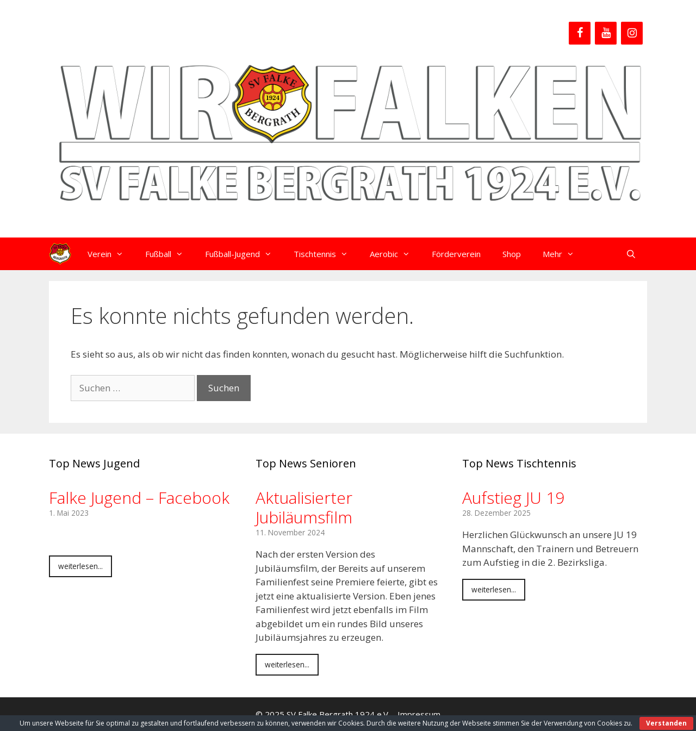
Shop (511, 253)
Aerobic (395, 254)
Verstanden (666, 723)
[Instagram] (632, 33)
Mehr (564, 254)
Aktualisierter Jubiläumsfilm (304, 507)
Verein (111, 254)
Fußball (169, 254)
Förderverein (456, 253)
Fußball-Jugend (244, 254)
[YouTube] (606, 33)
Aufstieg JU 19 (513, 497)
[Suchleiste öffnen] (631, 254)
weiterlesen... (80, 566)
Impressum (418, 714)
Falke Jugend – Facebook (139, 497)
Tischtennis (326, 254)
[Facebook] (580, 33)
